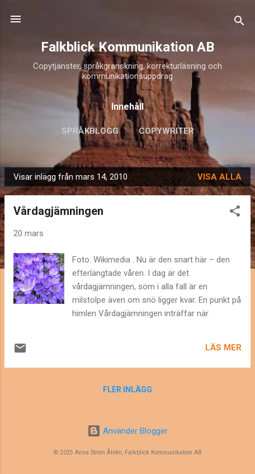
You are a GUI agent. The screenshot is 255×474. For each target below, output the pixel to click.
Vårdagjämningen (58, 211)
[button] (235, 213)
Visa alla (219, 177)
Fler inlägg (127, 389)
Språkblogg (90, 131)
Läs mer (223, 347)
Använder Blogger (127, 431)
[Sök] (239, 23)
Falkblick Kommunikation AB (127, 47)
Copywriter (166, 131)
